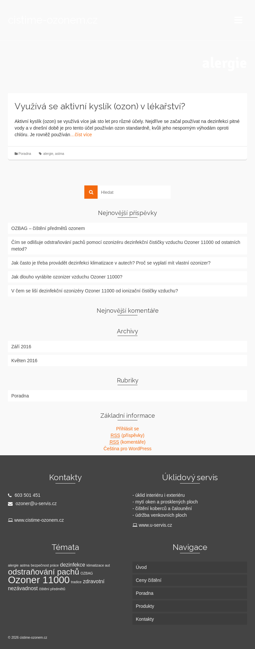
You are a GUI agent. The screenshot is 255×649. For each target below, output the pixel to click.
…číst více (81, 134)
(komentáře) (127, 442)
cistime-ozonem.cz (53, 20)
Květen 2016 (24, 360)
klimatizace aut (98, 565)
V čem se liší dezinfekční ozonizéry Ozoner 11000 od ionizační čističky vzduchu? (94, 290)
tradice (76, 582)
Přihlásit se (127, 428)
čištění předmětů (52, 589)
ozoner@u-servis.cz (32, 503)
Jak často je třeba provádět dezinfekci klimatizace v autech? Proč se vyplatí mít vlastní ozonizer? (111, 263)
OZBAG (87, 573)
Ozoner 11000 (39, 579)
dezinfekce (72, 565)
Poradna (25, 154)
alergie (48, 154)
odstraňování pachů (43, 571)
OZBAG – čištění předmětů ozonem (48, 228)
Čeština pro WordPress (127, 448)
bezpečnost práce (45, 565)
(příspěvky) (127, 435)
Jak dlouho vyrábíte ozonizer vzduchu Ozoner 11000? (67, 276)
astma (59, 154)
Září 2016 (21, 346)
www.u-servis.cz (155, 525)
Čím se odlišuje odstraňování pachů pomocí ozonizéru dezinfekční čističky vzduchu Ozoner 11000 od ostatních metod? (125, 246)
